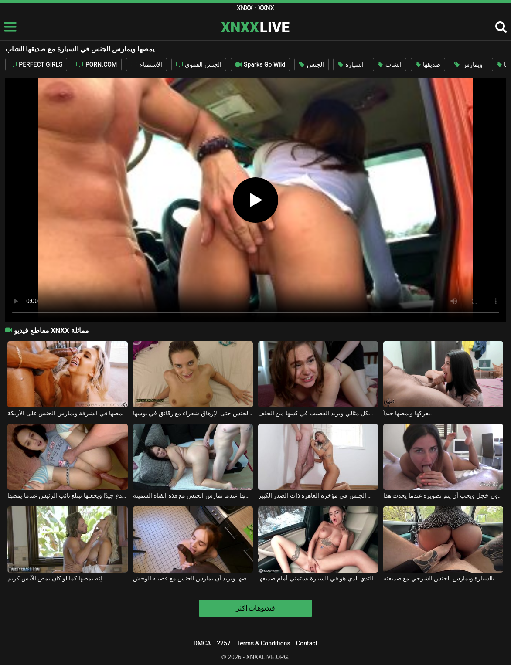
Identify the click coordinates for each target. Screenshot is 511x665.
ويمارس (468, 64)
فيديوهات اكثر (256, 608)
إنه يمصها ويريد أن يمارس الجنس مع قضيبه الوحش (193, 578)
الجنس (311, 64)
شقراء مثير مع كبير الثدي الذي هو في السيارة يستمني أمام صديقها (318, 578)
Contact (306, 643)
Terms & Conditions (263, 643)
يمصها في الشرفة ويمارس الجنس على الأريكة (65, 413)
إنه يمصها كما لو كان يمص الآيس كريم (54, 578)
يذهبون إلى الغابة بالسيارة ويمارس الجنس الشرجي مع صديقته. (443, 578)
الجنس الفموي (198, 64)
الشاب (389, 64)
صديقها (428, 64)
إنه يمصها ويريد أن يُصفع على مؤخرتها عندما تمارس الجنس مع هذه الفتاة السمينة (193, 495)
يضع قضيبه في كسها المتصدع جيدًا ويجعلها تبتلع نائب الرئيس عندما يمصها (67, 495)
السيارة (351, 64)
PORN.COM (96, 64)
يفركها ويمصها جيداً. (407, 413)
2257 (224, 643)
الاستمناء (146, 64)
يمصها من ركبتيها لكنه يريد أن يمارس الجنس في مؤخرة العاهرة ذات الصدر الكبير (318, 495)
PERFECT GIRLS (36, 64)
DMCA (202, 643)
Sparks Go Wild (260, 64)
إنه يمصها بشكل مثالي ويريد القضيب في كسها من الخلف (318, 413)
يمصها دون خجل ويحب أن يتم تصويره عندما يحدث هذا (443, 495)
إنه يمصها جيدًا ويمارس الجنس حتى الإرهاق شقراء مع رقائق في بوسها (193, 413)
